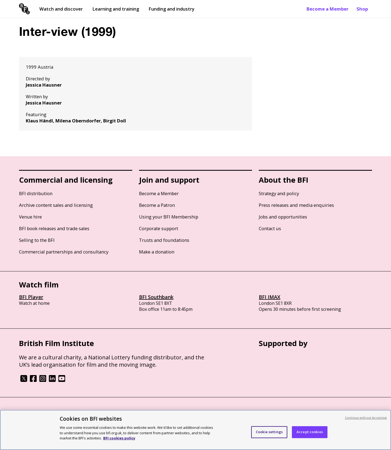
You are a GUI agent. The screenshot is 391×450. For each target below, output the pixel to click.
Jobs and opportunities (283, 217)
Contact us (270, 228)
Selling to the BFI (37, 240)
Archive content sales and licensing (56, 205)
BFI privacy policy (34, 412)
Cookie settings (269, 435)
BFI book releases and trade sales (54, 228)
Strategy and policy (279, 193)
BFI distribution (35, 193)
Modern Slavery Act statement (106, 412)
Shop (362, 9)
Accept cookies (310, 435)
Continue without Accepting (366, 421)
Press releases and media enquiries (296, 205)
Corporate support (158, 228)
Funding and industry (171, 9)
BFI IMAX (269, 297)
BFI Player (31, 297)
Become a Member (327, 9)
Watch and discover (61, 9)
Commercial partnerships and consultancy (63, 252)
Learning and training (115, 9)
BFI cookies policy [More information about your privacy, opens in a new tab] (119, 441)
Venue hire (30, 217)
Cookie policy (64, 412)
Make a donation (156, 252)
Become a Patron (157, 205)
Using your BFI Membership (168, 217)
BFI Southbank (156, 297)
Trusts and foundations (164, 240)
